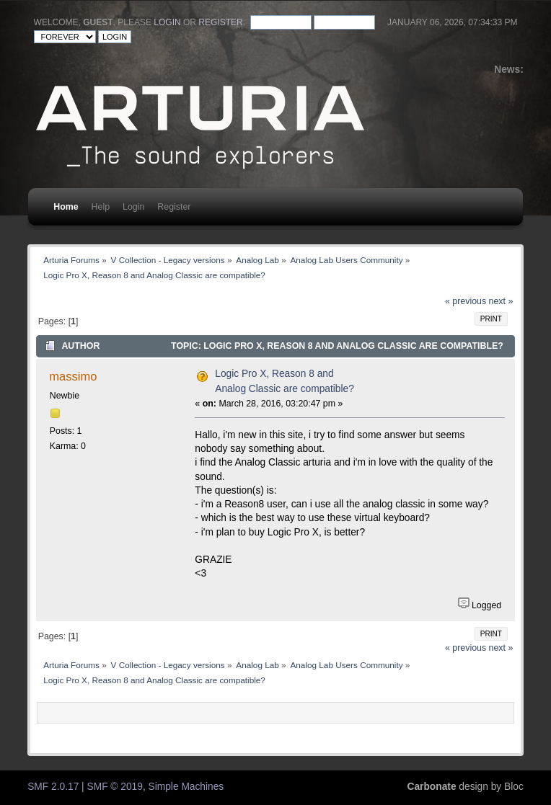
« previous (465, 301)
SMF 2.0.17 (53, 786)
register (220, 22)
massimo (73, 376)
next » (501, 301)
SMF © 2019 (115, 786)
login (167, 22)
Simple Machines (186, 786)
